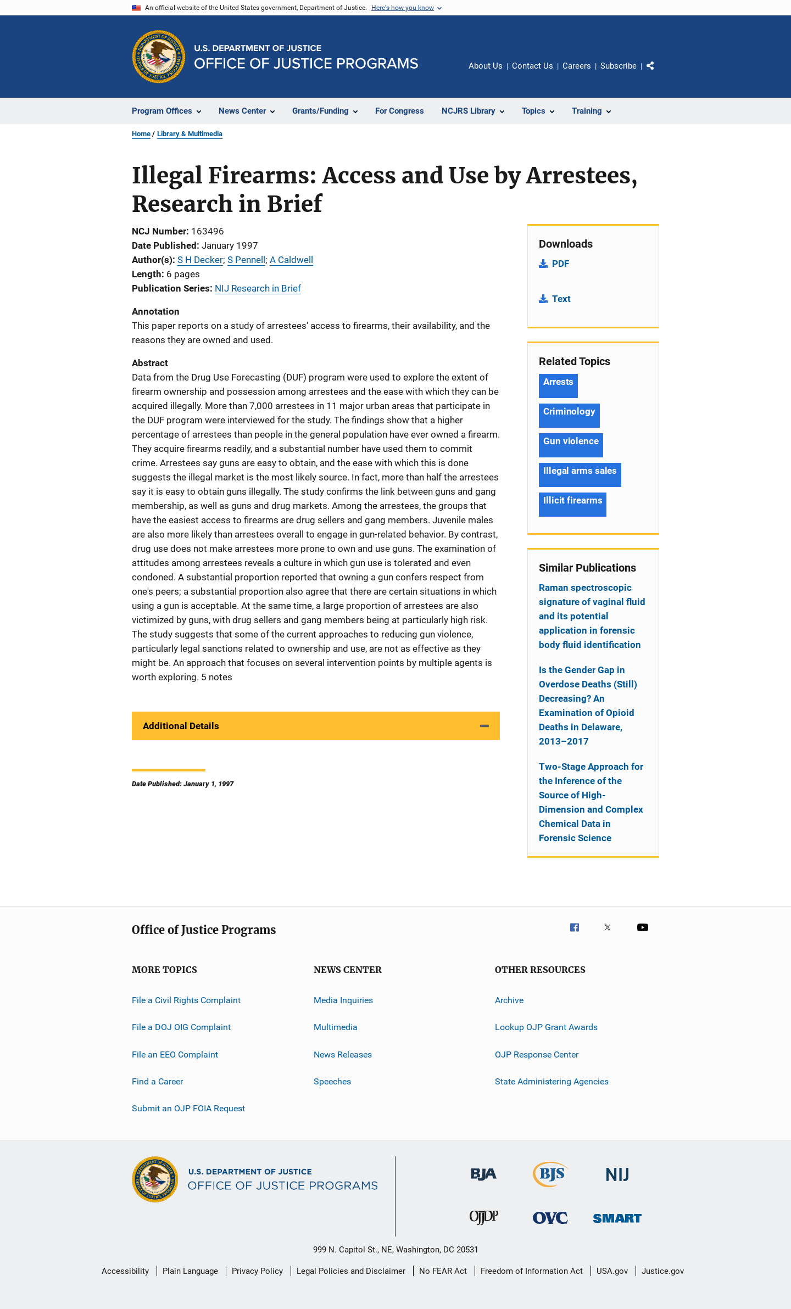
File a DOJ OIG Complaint (181, 1027)
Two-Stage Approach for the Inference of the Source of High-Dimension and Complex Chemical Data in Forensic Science (591, 802)
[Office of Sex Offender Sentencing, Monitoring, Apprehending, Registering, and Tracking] (617, 1225)
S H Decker (200, 259)
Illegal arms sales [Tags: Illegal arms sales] (580, 470)
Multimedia (336, 1027)
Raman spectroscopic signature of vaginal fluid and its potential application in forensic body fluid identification (592, 616)
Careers (576, 66)
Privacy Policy (257, 1271)
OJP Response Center (536, 1054)
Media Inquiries (343, 1000)
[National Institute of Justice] (617, 1182)
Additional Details (181, 725)
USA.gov (612, 1271)
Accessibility (125, 1271)
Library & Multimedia (189, 134)
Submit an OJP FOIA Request (188, 1108)
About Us (486, 66)
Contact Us (532, 66)
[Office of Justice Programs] (159, 56)
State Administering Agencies (552, 1081)
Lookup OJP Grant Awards (546, 1027)
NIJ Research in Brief (258, 288)
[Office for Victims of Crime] (550, 1226)
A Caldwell (291, 259)
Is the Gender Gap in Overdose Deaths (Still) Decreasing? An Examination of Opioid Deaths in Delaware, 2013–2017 (588, 705)
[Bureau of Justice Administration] (484, 1182)
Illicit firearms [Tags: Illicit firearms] (572, 500)
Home (141, 134)
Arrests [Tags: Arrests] (558, 381)
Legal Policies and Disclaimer (351, 1271)
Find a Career (157, 1081)
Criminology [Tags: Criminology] (569, 411)
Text (561, 298)
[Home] (306, 57)
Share (659, 73)
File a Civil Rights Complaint (186, 1000)
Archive (509, 1000)
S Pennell (246, 259)
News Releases (343, 1054)
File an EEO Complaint (175, 1054)
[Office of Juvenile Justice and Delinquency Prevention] (484, 1227)
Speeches (332, 1081)
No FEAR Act (443, 1271)
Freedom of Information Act (532, 1271)
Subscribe (618, 66)
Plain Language (190, 1271)
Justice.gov (663, 1271)
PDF (560, 263)
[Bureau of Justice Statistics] (551, 1189)
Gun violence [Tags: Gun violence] (571, 440)
